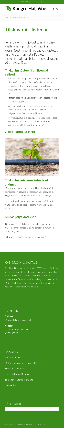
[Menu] (44, 9)
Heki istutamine (12, 357)
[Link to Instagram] (57, 9)
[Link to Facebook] (53, 9)
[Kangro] (26, 9)
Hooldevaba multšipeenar (17, 374)
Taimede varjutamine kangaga (19, 379)
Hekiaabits (10, 385)
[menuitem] (38, 9)
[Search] (38, 9)
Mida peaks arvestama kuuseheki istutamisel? (26, 363)
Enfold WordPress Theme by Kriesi (34, 424)
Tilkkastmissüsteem (14, 368)
